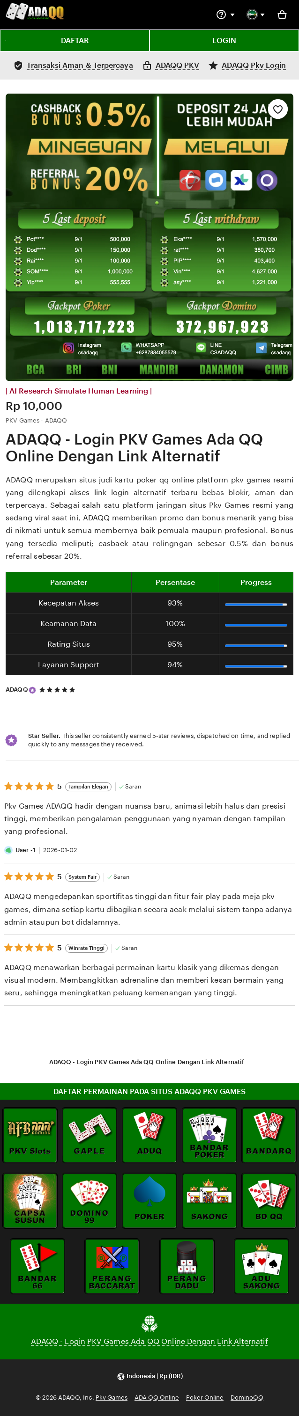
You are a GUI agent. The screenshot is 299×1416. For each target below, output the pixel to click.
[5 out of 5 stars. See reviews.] (58, 689)
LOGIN (224, 40)
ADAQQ (17, 689)
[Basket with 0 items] (282, 14)
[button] (150, 1376)
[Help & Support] (225, 14)
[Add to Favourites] (278, 109)
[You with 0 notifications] (256, 14)
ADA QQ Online (157, 1397)
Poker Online (205, 1397)
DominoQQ (247, 1397)
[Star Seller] (32, 690)
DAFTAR (75, 40)
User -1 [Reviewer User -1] (25, 850)
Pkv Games (111, 1397)
